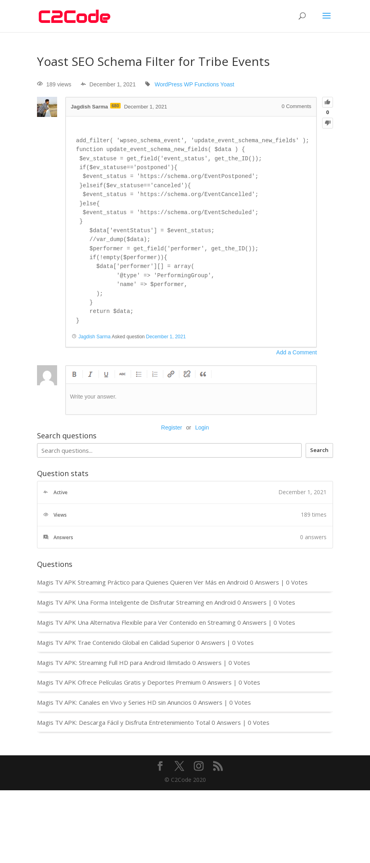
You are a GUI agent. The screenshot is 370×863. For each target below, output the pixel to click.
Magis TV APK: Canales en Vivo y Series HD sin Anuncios (114, 702)
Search (319, 450)
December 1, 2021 (166, 336)
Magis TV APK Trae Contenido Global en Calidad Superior (115, 642)
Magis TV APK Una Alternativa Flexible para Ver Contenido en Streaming (136, 622)
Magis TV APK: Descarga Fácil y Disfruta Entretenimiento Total (123, 722)
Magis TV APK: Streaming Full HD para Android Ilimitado (114, 662)
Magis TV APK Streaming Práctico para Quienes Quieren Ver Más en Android (142, 582)
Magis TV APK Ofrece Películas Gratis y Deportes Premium (119, 682)
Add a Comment (296, 352)
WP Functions (201, 84)
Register (171, 427)
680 (115, 105)
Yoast (227, 84)
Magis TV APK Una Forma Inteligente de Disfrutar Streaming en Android (136, 602)
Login (202, 427)
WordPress (168, 84)
